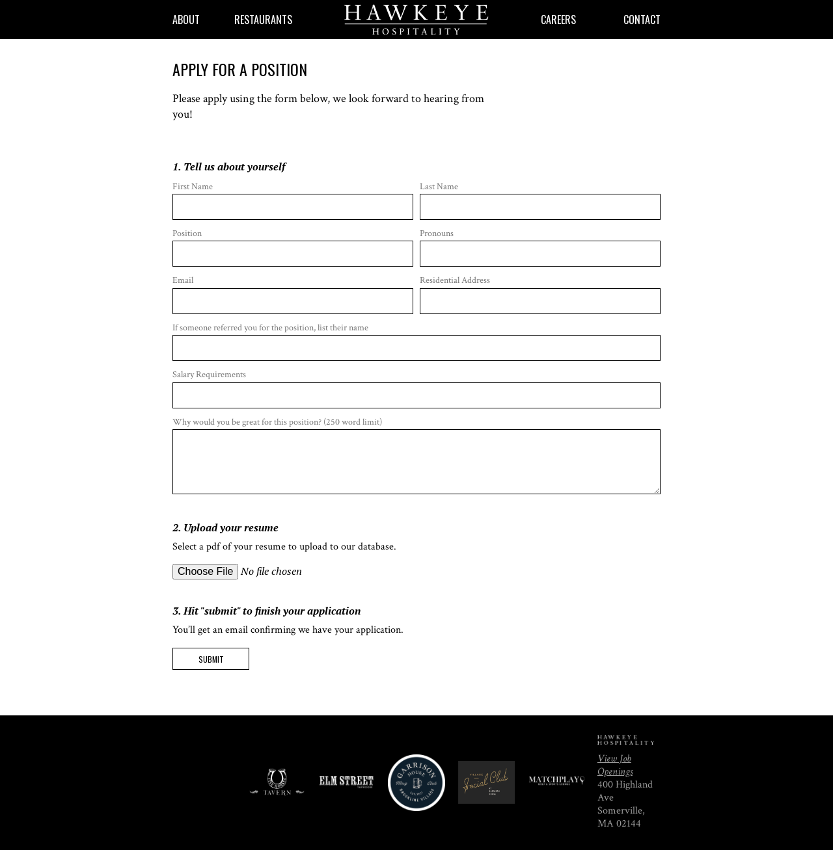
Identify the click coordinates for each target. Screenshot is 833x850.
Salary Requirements (416, 388)
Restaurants (263, 19)
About (186, 19)
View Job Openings (615, 765)
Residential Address (540, 293)
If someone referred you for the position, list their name (416, 341)
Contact (642, 19)
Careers (558, 19)
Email (292, 293)
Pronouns (540, 247)
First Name (292, 200)
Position (292, 247)
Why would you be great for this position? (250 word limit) (416, 456)
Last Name (540, 200)
